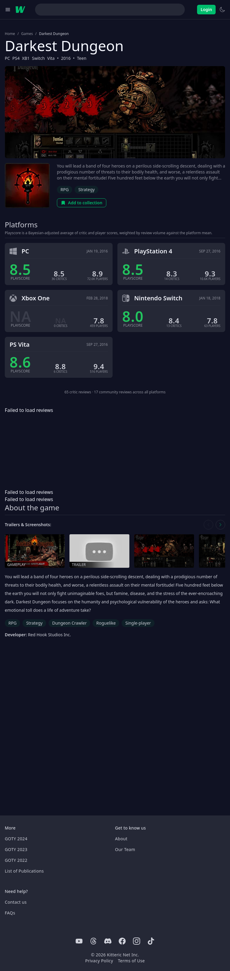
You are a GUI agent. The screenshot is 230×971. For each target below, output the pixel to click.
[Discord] (107, 941)
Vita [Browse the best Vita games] (51, 58)
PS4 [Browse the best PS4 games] (15, 58)
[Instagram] (136, 941)
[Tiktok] (151, 941)
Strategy (86, 189)
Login (206, 9)
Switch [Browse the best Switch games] (38, 58)
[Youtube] (79, 941)
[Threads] (93, 941)
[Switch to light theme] (222, 10)
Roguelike (106, 623)
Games (27, 33)
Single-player (138, 623)
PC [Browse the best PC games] (7, 58)
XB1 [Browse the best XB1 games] (26, 58)
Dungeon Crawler (69, 623)
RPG (64, 189)
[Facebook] (122, 941)
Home (10, 33)
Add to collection (81, 203)
